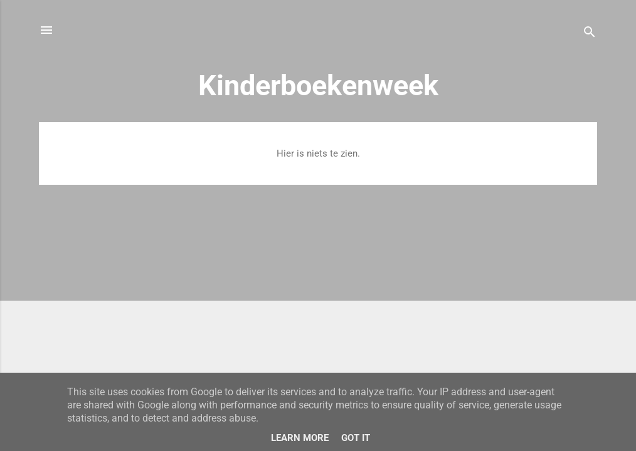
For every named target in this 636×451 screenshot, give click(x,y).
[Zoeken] (589, 34)
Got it (355, 437)
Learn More (300, 437)
